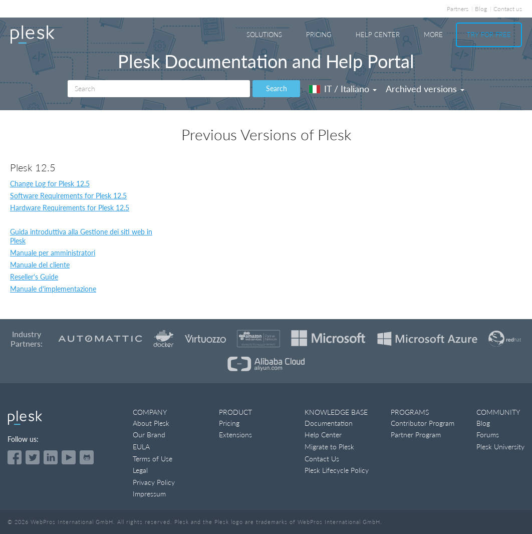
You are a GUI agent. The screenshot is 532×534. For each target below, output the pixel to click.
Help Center (378, 35)
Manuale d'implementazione (53, 289)
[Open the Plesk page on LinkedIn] (51, 457)
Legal (140, 470)
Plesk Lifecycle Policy (337, 470)
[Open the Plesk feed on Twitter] (33, 457)
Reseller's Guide (34, 277)
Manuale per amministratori (52, 252)
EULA (141, 446)
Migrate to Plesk (329, 446)
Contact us (507, 9)
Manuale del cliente (40, 264)
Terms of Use (152, 458)
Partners (457, 9)
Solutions (264, 35)
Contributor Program (422, 423)
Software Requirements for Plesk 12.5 (68, 195)
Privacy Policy (154, 482)
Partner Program (416, 434)
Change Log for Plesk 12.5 (50, 183)
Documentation (329, 423)
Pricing (319, 35)
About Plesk (151, 423)
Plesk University (500, 446)
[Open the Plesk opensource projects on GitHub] (87, 457)
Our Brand (149, 434)
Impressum (149, 493)
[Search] (159, 88)
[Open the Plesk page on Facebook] (15, 457)
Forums (487, 434)
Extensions (235, 434)
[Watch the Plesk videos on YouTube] (69, 457)
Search (276, 88)
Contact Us (322, 458)
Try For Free (489, 35)
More (433, 35)
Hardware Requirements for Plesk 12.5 (69, 207)
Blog (481, 9)
